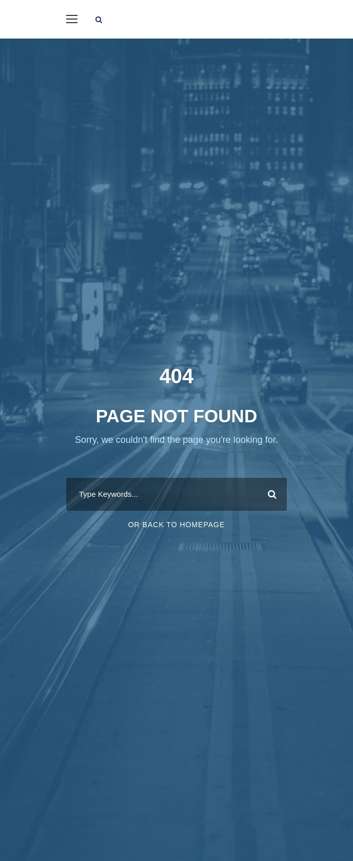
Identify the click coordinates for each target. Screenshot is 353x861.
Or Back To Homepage (176, 525)
